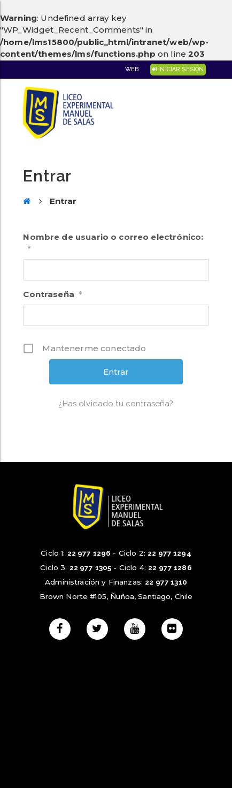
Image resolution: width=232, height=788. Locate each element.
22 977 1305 (90, 567)
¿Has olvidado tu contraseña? (115, 403)
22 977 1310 (166, 582)
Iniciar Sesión (178, 69)
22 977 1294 (169, 553)
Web (131, 69)
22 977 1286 (170, 567)
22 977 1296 (89, 553)
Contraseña (52, 294)
